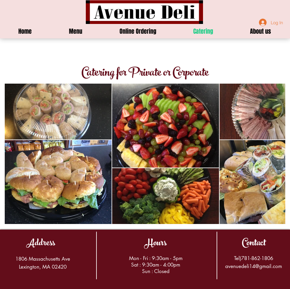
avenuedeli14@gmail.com (253, 266)
